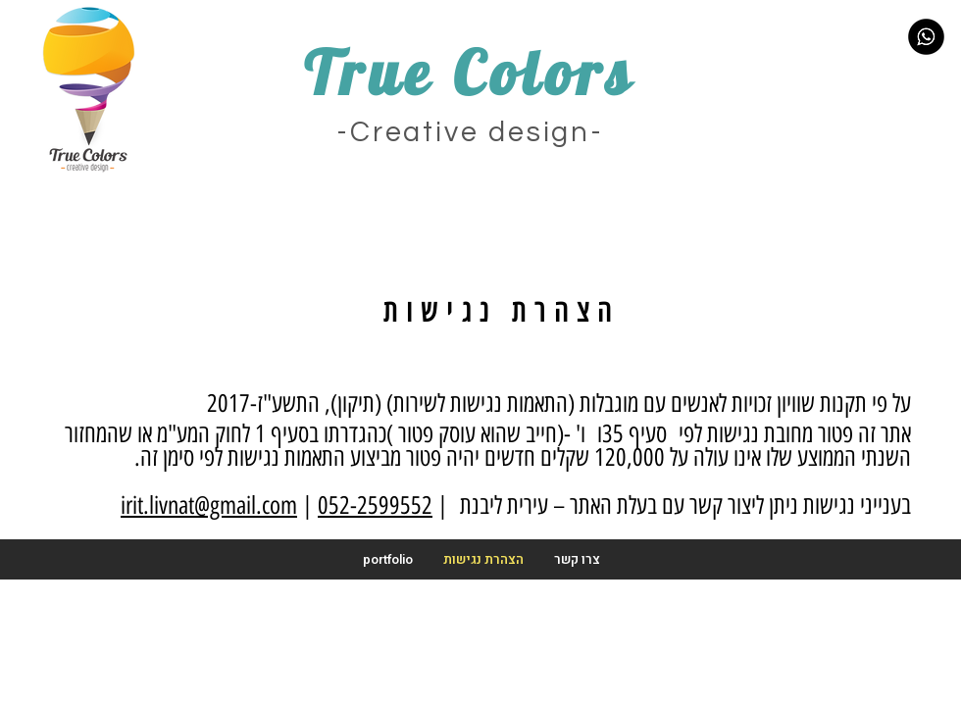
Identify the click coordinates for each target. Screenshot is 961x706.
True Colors (469, 72)
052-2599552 (375, 505)
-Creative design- (470, 132)
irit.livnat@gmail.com (209, 505)
